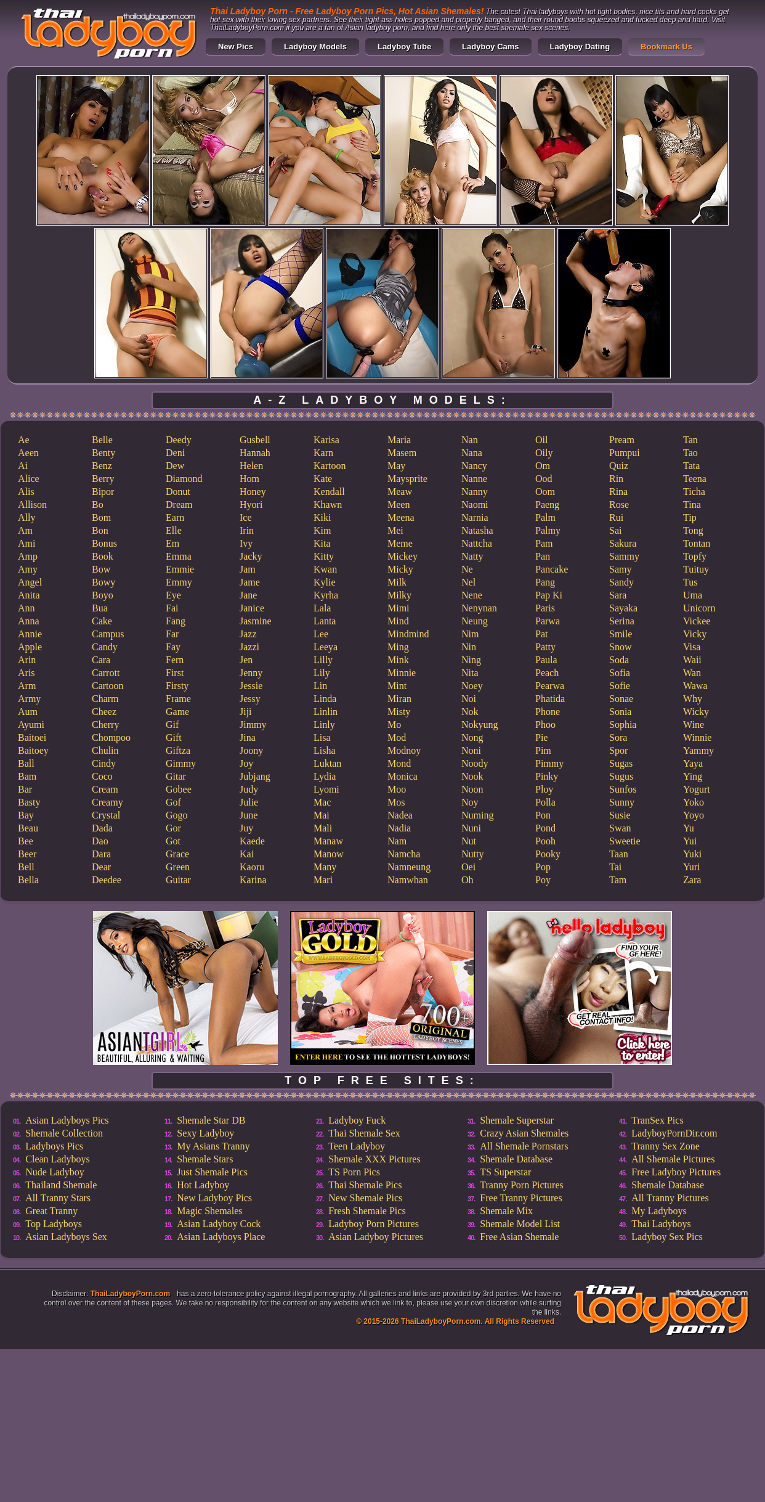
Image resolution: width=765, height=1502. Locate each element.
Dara (101, 854)
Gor (173, 828)
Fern (175, 660)
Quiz (618, 465)
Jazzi (249, 647)
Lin (320, 685)
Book (102, 556)
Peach (547, 672)
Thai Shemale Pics (365, 1185)
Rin (616, 478)
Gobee (179, 789)
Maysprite (407, 478)
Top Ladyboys (53, 1223)
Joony (251, 750)
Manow (329, 854)
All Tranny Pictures (669, 1198)
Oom (545, 491)
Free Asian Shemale (519, 1236)
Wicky (696, 711)
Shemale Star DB (211, 1120)
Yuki (692, 854)
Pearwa (549, 685)
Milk (397, 582)
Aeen (28, 452)
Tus (690, 582)
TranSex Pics (657, 1120)
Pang (545, 582)
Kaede (252, 841)
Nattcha (476, 543)
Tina (692, 504)
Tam (617, 880)
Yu (688, 828)
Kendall (329, 491)
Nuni (471, 828)
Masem (401, 452)
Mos (396, 802)
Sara (617, 595)
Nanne (474, 478)
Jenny (251, 672)
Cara (101, 660)
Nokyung (479, 724)
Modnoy (404, 750)
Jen (246, 660)
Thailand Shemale (61, 1185)
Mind (398, 621)
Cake (102, 621)
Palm (545, 517)
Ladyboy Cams (490, 46)
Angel (30, 582)
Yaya (693, 763)
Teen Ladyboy (356, 1146)
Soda (619, 660)
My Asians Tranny (213, 1146)
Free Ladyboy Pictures (676, 1172)
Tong (693, 530)
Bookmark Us (666, 46)
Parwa (547, 621)
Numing (477, 815)
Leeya (326, 647)
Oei (468, 867)
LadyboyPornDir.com (674, 1133)
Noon (472, 789)
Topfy (694, 556)
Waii (692, 660)
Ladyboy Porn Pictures (373, 1223)
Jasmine (256, 621)
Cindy (104, 763)
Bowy (103, 582)
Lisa (322, 737)
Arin (27, 660)
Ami (26, 543)
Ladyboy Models (315, 46)
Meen (398, 504)
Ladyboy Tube (404, 46)
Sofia (619, 672)
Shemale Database (516, 1159)
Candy (105, 647)
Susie (620, 815)
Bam (27, 776)
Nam (397, 841)
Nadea (400, 815)
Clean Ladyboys (57, 1159)
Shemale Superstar (517, 1120)
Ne (467, 569)
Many (325, 867)
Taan (618, 854)
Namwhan (407, 880)
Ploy (544, 789)
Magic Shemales (209, 1211)
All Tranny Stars (58, 1198)
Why (692, 698)
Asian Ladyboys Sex (66, 1236)
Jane (248, 595)
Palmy (548, 530)
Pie (541, 737)
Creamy (107, 802)
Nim (470, 634)
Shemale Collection (64, 1133)
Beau (28, 828)
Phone (547, 711)
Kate (323, 478)
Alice (28, 478)
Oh (467, 880)
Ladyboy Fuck (357, 1120)
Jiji (246, 711)
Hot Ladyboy (203, 1185)
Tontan (696, 543)
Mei (395, 530)
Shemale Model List (520, 1223)
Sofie (619, 685)
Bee (25, 841)
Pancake (551, 569)
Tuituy (696, 569)
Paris (545, 608)
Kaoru (252, 867)
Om (542, 465)
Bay (26, 815)
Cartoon (108, 685)
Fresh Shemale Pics (366, 1211)
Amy (28, 569)
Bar (25, 789)
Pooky (548, 854)
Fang (175, 621)
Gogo (177, 815)
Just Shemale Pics (212, 1172)
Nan (469, 440)
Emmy (179, 582)
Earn (175, 517)
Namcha (403, 854)
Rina (618, 491)
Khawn (328, 504)
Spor (618, 750)
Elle (174, 530)
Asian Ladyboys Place (221, 1236)
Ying (692, 776)
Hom (249, 478)
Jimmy (253, 724)
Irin (247, 530)
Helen (251, 465)
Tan (690, 440)
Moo (396, 789)
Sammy (624, 556)
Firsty (177, 685)
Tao (690, 452)
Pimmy (549, 763)
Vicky (694, 634)
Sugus (621, 776)
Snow (620, 647)
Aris (26, 672)
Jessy (250, 698)
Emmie (180, 569)
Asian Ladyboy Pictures (375, 1236)
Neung (474, 621)
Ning (471, 660)
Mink (398, 660)
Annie (30, 634)
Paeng (547, 504)
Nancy (474, 465)
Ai (23, 465)
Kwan (325, 569)
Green (178, 867)
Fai (172, 608)
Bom (101, 517)
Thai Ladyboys (660, 1223)
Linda (325, 698)
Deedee (106, 880)
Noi (468, 698)
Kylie (325, 582)
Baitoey (33, 750)
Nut (468, 841)
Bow (101, 569)
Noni (471, 750)
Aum (28, 711)
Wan (692, 672)
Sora (618, 737)
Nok (470, 711)
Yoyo (693, 815)
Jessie (251, 685)
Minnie (401, 672)
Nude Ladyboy (54, 1172)
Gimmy (181, 763)
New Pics (235, 46)
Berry (103, 478)
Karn (323, 452)
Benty (103, 452)
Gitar (176, 776)
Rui (616, 517)
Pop (543, 867)
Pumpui (624, 452)
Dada (102, 828)
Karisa (326, 440)
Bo (97, 504)
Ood (543, 478)
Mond (399, 763)
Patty (545, 647)
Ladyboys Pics (54, 1146)
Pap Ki (548, 595)
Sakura (622, 543)
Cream (105, 789)
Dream (179, 504)
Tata (691, 465)
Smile (620, 634)
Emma (179, 556)
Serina (621, 621)
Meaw (399, 491)
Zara (692, 880)
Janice (252, 608)
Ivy (246, 543)
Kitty (324, 556)
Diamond (184, 478)
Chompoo (111, 737)
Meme (400, 543)
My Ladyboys (658, 1211)
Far (172, 634)
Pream (621, 440)
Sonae (621, 698)
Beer (27, 854)
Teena (694, 478)
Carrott (105, 672)
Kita (322, 543)
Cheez (104, 711)
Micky (400, 569)
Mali (323, 828)
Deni (175, 452)
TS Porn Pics (354, 1172)
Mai (322, 815)
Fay (173, 647)
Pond (545, 828)
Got (173, 841)
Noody (474, 763)
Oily (543, 452)
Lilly (323, 660)
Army (29, 698)
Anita (29, 595)
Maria (399, 440)
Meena (401, 517)
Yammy (698, 750)
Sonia (620, 711)
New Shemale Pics (365, 1198)
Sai (615, 530)
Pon (543, 815)
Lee (321, 634)
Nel (468, 582)
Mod (396, 737)
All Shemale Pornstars (524, 1146)
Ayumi (31, 724)
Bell (26, 867)
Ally (26, 517)
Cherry (105, 724)
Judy (249, 789)
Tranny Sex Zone (665, 1146)
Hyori (251, 504)
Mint (397, 685)
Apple (30, 647)
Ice (246, 517)
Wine (693, 724)
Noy (470, 802)
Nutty (472, 854)
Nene (471, 595)
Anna (28, 621)
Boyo (102, 595)
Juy (246, 828)
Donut (178, 491)
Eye (173, 595)
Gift (174, 737)
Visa (691, 647)
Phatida (550, 698)
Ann (26, 608)
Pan (542, 556)
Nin (468, 647)
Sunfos (622, 789)
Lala (322, 608)
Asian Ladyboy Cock (219, 1223)
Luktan (327, 763)
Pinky (546, 776)
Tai (615, 867)
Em (172, 543)
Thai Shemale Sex (364, 1133)
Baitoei (32, 737)
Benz (102, 465)
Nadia (399, 828)
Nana (471, 452)
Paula (546, 660)
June (248, 815)
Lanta (325, 621)
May (396, 465)
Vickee (696, 621)
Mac (322, 802)
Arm (27, 685)
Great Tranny (51, 1211)
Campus (108, 634)
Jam (248, 569)
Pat (541, 634)
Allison (32, 504)
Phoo (545, 724)
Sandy (621, 582)
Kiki (322, 517)
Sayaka (623, 608)
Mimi (398, 608)
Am (25, 530)
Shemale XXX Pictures (374, 1159)
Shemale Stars (205, 1159)
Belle (102, 440)
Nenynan (479, 608)
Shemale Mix (506, 1211)
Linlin (326, 711)
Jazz (248, 634)
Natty (472, 556)
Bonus (104, 543)
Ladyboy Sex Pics (667, 1236)
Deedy (179, 440)
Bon (100, 530)
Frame (178, 698)
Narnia (474, 517)
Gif (172, 724)
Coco (102, 776)
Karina (253, 880)
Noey (472, 685)
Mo (394, 724)
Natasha (477, 530)
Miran (399, 698)
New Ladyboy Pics (214, 1198)
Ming (398, 647)
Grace (177, 854)
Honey (253, 491)
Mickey (402, 556)
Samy (620, 569)
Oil (541, 440)
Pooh (545, 841)
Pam (543, 543)
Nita (470, 672)
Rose (619, 504)
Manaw (328, 841)
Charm (105, 698)
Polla (545, 802)
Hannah (255, 452)
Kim (322, 530)
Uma (692, 595)
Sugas (621, 763)
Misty (398, 711)
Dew (175, 465)
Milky (399, 595)
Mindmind (408, 634)
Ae (24, 440)
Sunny (621, 802)
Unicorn (699, 608)
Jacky (251, 556)
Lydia (325, 776)
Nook (472, 776)
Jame (250, 582)
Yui (690, 841)
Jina (248, 737)
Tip (690, 517)
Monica (402, 776)
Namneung (409, 867)
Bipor (103, 491)
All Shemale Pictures (672, 1159)
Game (177, 711)
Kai (247, 854)
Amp (28, 556)
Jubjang (255, 776)
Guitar (178, 880)
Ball (26, 763)
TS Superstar (505, 1172)
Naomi (474, 504)
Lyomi (326, 789)
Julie (249, 802)
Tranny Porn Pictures (521, 1185)
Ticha (694, 491)
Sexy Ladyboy (205, 1133)
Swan (620, 828)
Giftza (178, 750)
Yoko (693, 802)
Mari (323, 880)
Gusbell (255, 440)
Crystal (106, 815)
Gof (173, 802)
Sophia (622, 724)
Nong (472, 737)
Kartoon (330, 465)
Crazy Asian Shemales (524, 1133)
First (175, 672)
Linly (324, 724)
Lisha (325, 750)
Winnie (697, 737)
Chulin (105, 750)
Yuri (691, 867)
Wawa (695, 685)
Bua (100, 608)
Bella (28, 880)
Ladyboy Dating (580, 46)
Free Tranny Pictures (521, 1198)
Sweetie (625, 841)
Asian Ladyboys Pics (66, 1120)
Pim (543, 750)
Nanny (474, 491)
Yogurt (696, 789)
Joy (246, 763)
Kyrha (326, 595)
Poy (543, 880)
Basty (29, 802)
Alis (26, 491)
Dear (101, 867)
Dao (100, 841)
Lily (322, 672)
